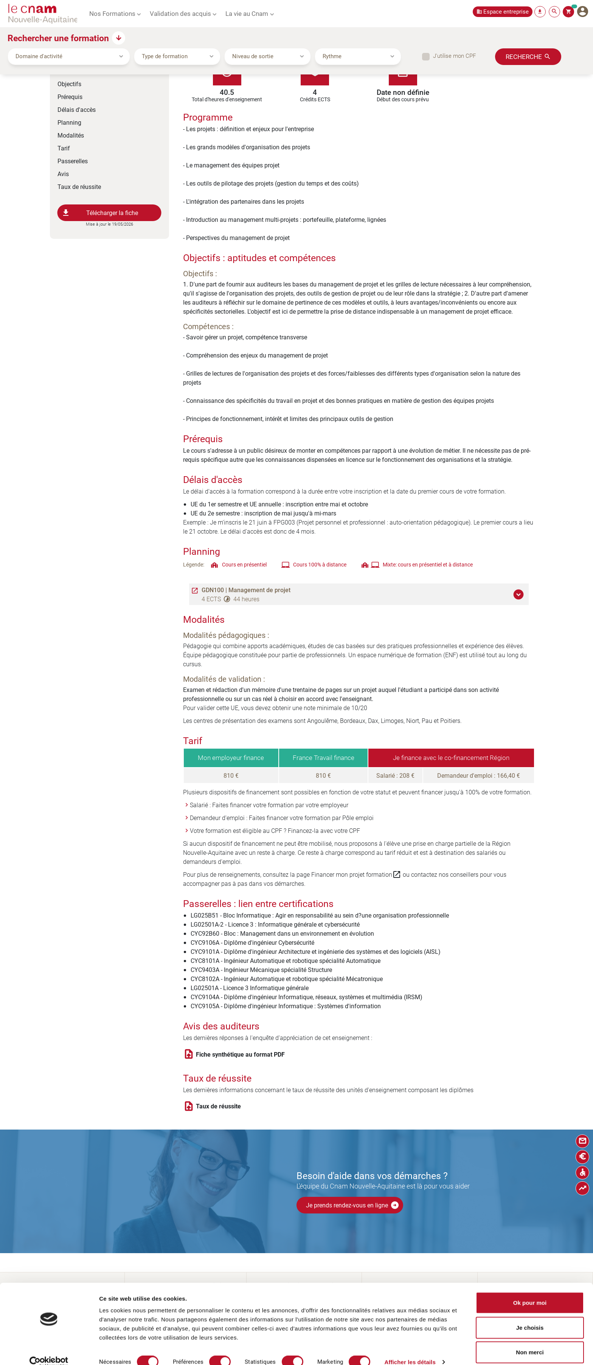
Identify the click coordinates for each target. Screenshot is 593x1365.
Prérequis (69, 97)
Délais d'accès (76, 109)
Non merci (529, 1340)
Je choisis (530, 1315)
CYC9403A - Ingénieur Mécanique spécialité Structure (261, 969)
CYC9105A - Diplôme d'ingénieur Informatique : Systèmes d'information (286, 1006)
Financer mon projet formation (356, 874)
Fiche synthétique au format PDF (240, 1054)
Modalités (70, 135)
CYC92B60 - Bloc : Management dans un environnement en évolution (282, 933)
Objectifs (69, 84)
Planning (69, 122)
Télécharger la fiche (99, 212)
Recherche (524, 56)
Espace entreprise (506, 11)
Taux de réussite (79, 186)
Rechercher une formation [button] (58, 37)
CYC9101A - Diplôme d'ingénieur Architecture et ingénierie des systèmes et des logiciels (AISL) (316, 951)
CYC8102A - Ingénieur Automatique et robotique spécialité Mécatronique (287, 979)
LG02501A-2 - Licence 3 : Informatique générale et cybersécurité (275, 924)
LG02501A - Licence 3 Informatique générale (250, 988)
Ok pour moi (529, 1291)
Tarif (63, 148)
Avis (63, 174)
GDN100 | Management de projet (246, 590)
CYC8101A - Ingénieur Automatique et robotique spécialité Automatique (285, 960)
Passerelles (72, 161)
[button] (519, 594)
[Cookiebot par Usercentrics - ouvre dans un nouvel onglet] (49, 1350)
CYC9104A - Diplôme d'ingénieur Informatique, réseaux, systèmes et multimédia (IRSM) (306, 997)
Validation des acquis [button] (180, 13)
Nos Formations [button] (112, 13)
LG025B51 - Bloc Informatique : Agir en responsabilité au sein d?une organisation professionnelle (320, 915)
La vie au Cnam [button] (246, 13)
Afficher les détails (409, 1350)
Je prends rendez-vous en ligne (352, 1205)
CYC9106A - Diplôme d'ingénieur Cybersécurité (252, 942)
